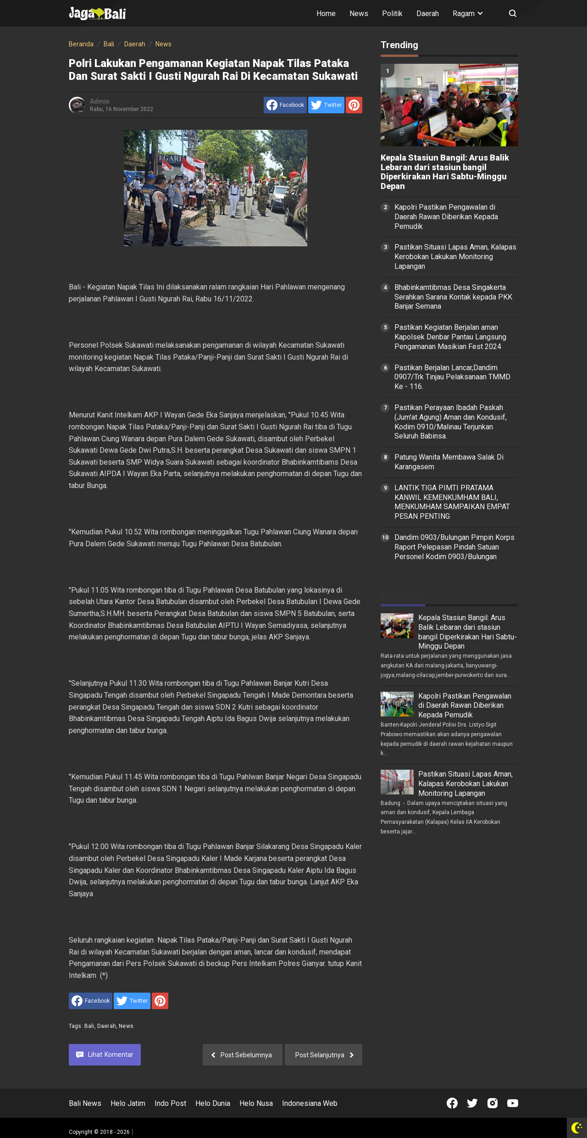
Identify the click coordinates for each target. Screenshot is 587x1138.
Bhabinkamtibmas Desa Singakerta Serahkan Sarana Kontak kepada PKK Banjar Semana (453, 297)
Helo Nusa (256, 1103)
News (358, 13)
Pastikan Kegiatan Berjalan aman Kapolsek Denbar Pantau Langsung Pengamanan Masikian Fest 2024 (450, 337)
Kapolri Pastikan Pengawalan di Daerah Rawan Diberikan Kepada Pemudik (446, 217)
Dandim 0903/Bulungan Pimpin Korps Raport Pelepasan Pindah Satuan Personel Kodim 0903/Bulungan (454, 547)
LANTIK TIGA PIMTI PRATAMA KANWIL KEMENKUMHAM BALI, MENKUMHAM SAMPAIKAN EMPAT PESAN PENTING (452, 502)
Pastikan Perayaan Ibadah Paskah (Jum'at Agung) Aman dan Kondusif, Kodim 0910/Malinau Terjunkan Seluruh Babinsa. (450, 421)
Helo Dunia (212, 1103)
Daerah (427, 13)
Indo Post (170, 1103)
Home (326, 13)
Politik (392, 13)
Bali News (85, 1103)
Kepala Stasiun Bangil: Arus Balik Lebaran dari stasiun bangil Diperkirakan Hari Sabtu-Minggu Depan (445, 172)
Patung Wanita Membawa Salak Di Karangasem (449, 462)
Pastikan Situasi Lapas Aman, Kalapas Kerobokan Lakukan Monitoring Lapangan (455, 257)
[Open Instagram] (492, 1103)
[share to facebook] (285, 105)
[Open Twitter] (472, 1103)
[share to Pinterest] (354, 105)
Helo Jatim (128, 1103)
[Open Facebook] (452, 1103)
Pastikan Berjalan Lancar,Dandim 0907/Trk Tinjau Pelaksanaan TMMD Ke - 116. (452, 377)
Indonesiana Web (310, 1103)
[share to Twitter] (326, 105)
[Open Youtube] (512, 1103)
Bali (89, 1026)
